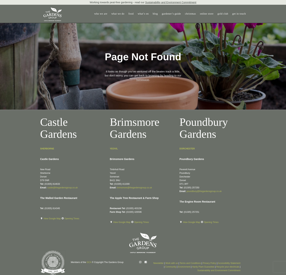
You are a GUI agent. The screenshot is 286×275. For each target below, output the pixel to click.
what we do (118, 13)
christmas (190, 13)
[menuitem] (101, 14)
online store (206, 13)
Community (170, 267)
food (131, 13)
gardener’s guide (171, 13)
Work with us (171, 263)
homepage (142, 79)
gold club (223, 13)
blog (155, 13)
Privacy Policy (209, 263)
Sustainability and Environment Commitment (170, 2)
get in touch (239, 13)
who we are (100, 13)
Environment (184, 267)
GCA (89, 262)
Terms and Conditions (190, 263)
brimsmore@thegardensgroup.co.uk (134, 187)
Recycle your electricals (227, 267)
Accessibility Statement (229, 263)
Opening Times (72, 218)
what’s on (143, 13)
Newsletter (158, 263)
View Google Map (52, 218)
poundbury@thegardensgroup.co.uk (204, 191)
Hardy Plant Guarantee (203, 267)
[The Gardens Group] (49, 8)
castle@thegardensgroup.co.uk (62, 187)
